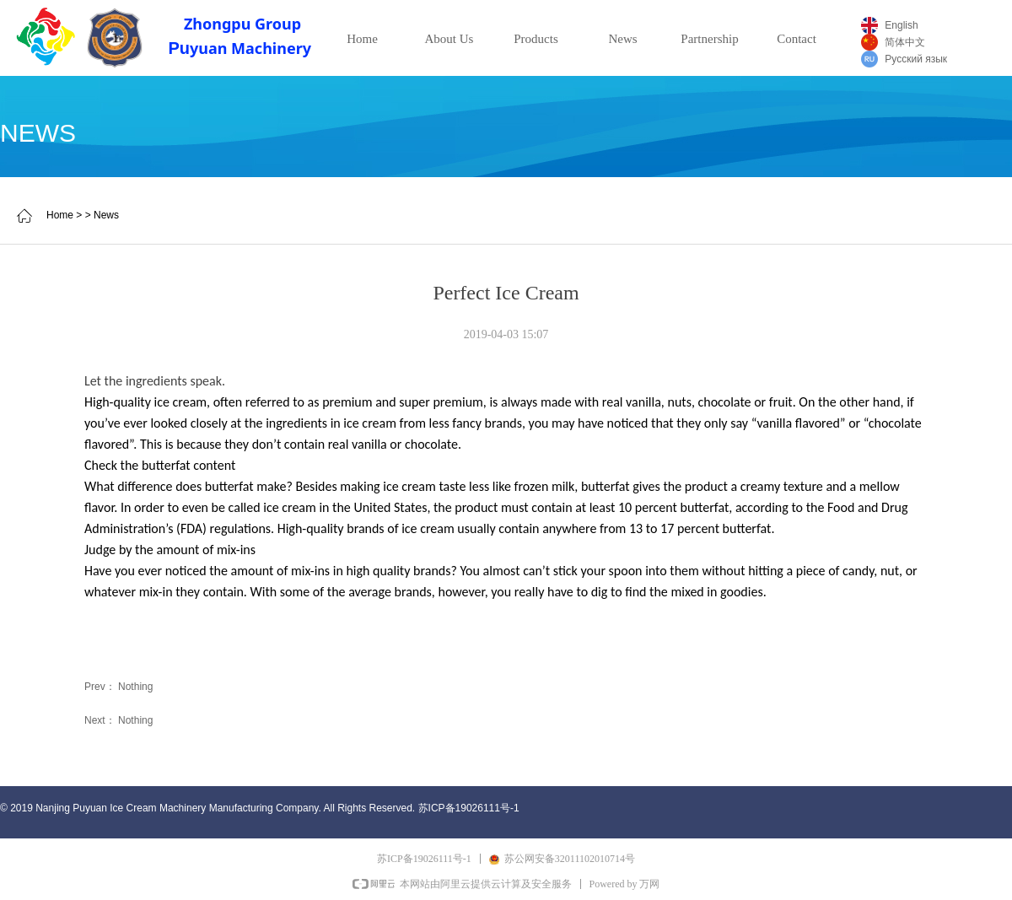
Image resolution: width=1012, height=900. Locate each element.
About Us (449, 39)
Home (362, 39)
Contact (796, 39)
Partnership (709, 39)
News (622, 39)
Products (536, 39)
